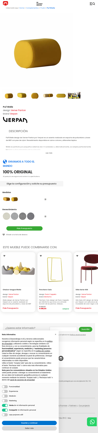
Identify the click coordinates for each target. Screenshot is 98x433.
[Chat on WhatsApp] (92, 421)
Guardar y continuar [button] (29, 423)
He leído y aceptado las (68, 335)
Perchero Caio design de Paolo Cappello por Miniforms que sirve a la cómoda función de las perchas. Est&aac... (54, 302)
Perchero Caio (45, 289)
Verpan (13, 113)
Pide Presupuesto (24, 228)
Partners (73, 405)
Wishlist (4, 256)
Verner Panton (18, 110)
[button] (56, 334)
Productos (92, 4)
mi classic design (39, 4)
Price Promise (61, 405)
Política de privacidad (78, 335)
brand (8, 297)
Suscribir (85, 329)
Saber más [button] (29, 428)
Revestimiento (24, 210)
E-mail (63, 329)
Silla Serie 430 (82, 289)
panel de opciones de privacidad (22, 380)
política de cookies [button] (43, 351)
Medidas (24, 193)
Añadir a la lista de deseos (16, 234)
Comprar (65, 309)
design (11, 294)
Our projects (84, 405)
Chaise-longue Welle (12, 289)
